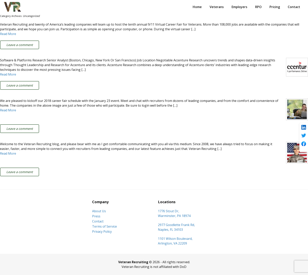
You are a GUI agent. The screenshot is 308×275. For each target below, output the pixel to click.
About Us (99, 211)
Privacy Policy (102, 231)
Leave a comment (19, 45)
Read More (8, 34)
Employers (239, 7)
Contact (294, 7)
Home (197, 7)
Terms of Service (104, 226)
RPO (258, 7)
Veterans (217, 7)
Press (96, 216)
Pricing (275, 7)
